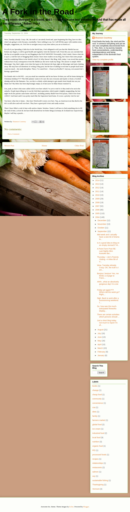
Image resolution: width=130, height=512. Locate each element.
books (94, 386)
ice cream (96, 429)
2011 (97, 191)
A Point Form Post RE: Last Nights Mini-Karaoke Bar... (106, 251)
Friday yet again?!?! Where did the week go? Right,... (108, 292)
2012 (97, 188)
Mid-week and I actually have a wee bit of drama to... (108, 237)
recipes (95, 459)
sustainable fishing (100, 480)
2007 (97, 206)
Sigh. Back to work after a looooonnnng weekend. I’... (108, 300)
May (100, 341)
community (97, 399)
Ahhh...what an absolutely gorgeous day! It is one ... (108, 284)
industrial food (98, 433)
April (100, 344)
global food (97, 424)
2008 (97, 202)
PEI (93, 450)
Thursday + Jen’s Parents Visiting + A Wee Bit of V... (108, 259)
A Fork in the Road (38, 11)
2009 (97, 199)
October (101, 228)
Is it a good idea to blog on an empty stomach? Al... (108, 244)
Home (44, 145)
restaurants (97, 467)
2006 (97, 210)
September (102, 231)
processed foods (99, 455)
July (99, 333)
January (101, 355)
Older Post (79, 145)
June (100, 337)
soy (93, 476)
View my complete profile (102, 60)
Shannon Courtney (103, 38)
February (102, 352)
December (102, 220)
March (100, 348)
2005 (97, 213)
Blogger (86, 507)
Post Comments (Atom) (48, 153)
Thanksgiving (98, 485)
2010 (97, 195)
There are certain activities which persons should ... (108, 315)
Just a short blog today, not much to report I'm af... (107, 322)
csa (93, 407)
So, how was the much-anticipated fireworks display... (107, 308)
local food (96, 437)
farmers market (98, 420)
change (95, 390)
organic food (97, 446)
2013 (97, 184)
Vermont (95, 489)
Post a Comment (13, 134)
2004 (97, 217)
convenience (97, 403)
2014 (97, 180)
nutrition (95, 442)
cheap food (97, 394)
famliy (94, 416)
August (101, 330)
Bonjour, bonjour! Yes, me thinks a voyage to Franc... (108, 275)
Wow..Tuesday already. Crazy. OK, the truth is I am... (108, 267)
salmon (95, 472)
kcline (71, 507)
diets (94, 412)
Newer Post (9, 145)
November (102, 224)
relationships (97, 463)
